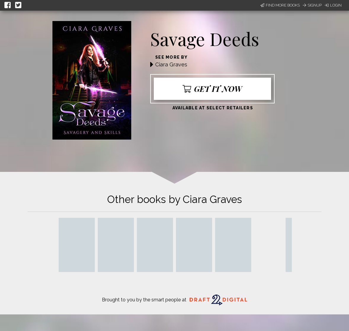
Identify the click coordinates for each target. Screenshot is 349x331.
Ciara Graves (171, 64)
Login (333, 5)
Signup (312, 5)
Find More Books (280, 5)
